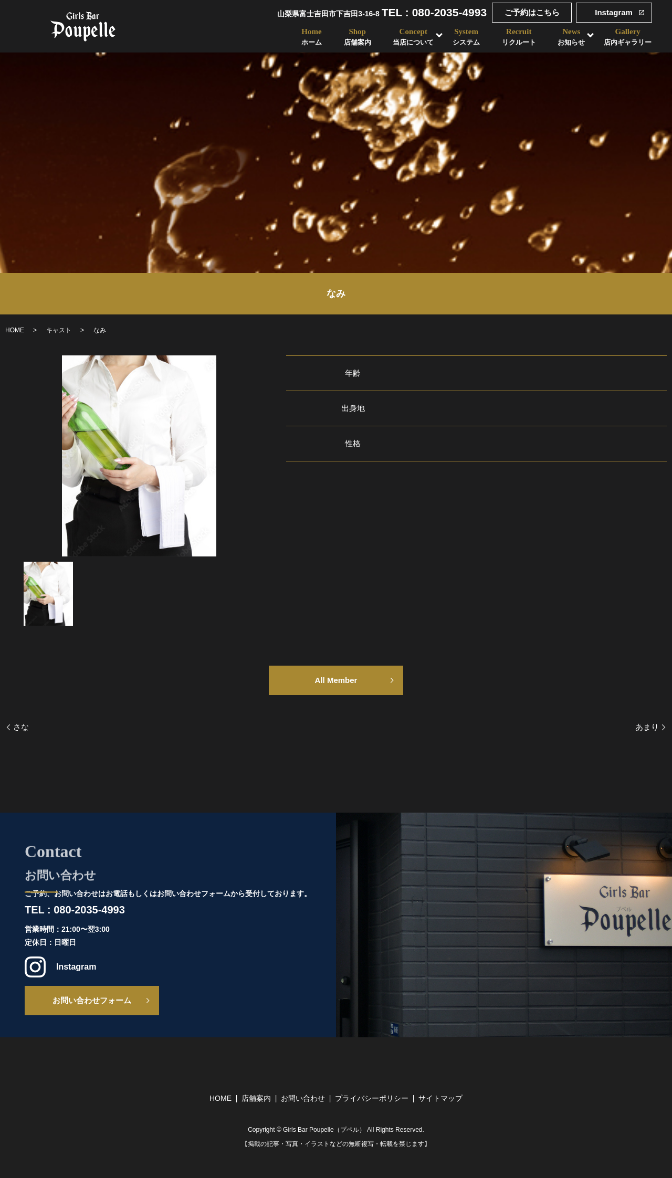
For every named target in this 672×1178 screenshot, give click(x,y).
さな (21, 726)
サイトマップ (440, 1098)
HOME (14, 330)
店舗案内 (256, 1098)
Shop (357, 37)
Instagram (614, 12)
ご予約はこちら (532, 12)
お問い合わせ (303, 1098)
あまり (647, 726)
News (571, 37)
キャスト (58, 330)
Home (311, 37)
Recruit (519, 37)
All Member (336, 680)
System (466, 37)
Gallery (628, 37)
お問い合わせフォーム (91, 1000)
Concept (413, 37)
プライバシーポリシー (371, 1098)
